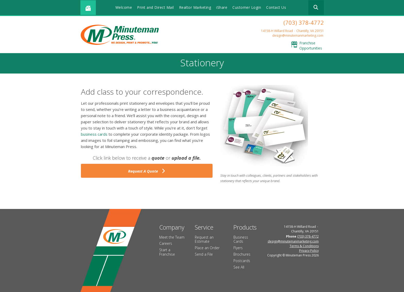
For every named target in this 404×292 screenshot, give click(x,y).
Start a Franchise (167, 252)
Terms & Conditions (304, 246)
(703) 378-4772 (303, 22)
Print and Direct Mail (155, 7)
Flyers (238, 247)
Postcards (241, 260)
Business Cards (240, 239)
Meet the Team (171, 237)
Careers (165, 243)
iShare (221, 7)
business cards (94, 134)
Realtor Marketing (195, 7)
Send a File (204, 254)
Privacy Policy (309, 250)
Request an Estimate (204, 239)
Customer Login (246, 7)
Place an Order (207, 247)
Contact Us (276, 7)
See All (238, 267)
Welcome (123, 7)
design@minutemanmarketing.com (297, 35)
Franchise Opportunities (310, 45)
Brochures (241, 254)
